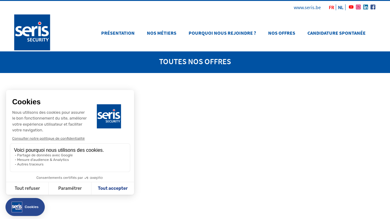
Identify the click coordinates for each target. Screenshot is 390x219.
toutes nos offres (195, 61)
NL (340, 7)
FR (331, 7)
